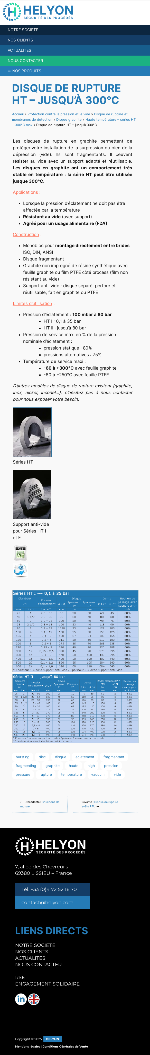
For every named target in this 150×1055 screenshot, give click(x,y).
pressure (23, 774)
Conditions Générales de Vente (65, 1046)
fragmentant (114, 757)
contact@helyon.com (47, 902)
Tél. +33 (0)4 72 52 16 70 (49, 889)
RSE (20, 977)
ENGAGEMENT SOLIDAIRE (47, 984)
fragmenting (26, 765)
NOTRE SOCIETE (23, 29)
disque (60, 757)
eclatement (85, 757)
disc (42, 757)
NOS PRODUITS (24, 71)
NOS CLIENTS (20, 40)
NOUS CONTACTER (25, 60)
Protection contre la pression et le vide (58, 114)
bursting (23, 757)
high (91, 765)
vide (117, 774)
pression (111, 765)
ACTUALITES (19, 50)
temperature (71, 774)
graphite (52, 765)
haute (73, 765)
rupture (46, 774)
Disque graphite (69, 119)
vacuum (98, 774)
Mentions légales (27, 1046)
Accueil (18, 114)
